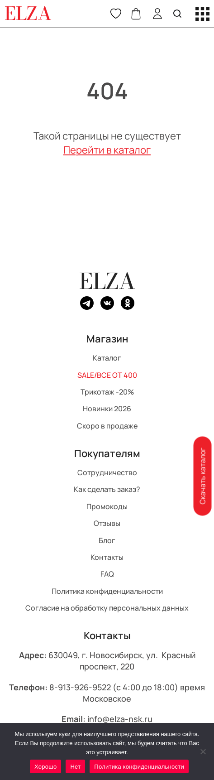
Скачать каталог (202, 476)
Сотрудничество (107, 472)
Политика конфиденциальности (107, 591)
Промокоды (107, 506)
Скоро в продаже (107, 425)
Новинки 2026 (107, 409)
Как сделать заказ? (107, 489)
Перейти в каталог (107, 150)
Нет (75, 766)
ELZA (107, 281)
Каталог (107, 358)
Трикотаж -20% (107, 392)
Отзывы (107, 523)
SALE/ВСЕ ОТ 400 (107, 375)
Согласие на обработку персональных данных (107, 608)
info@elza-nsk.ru (119, 718)
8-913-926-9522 (80, 686)
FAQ (107, 574)
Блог (107, 540)
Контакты (107, 557)
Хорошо (45, 766)
